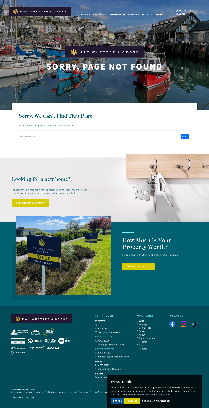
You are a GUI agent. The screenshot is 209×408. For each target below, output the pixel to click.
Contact (160, 12)
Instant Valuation (138, 266)
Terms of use (16, 392)
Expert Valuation (146, 338)
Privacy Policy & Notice (33, 392)
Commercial (117, 12)
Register (142, 341)
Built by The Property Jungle (23, 397)
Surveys (133, 12)
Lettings (142, 324)
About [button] (146, 12)
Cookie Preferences (67, 392)
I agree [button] (117, 403)
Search (185, 136)
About (141, 334)
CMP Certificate (96, 392)
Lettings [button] (100, 12)
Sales (140, 320)
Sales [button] (85, 12)
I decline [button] (132, 403)
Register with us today (30, 203)
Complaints (83, 392)
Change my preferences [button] (156, 403)
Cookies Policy (51, 392)
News (140, 345)
